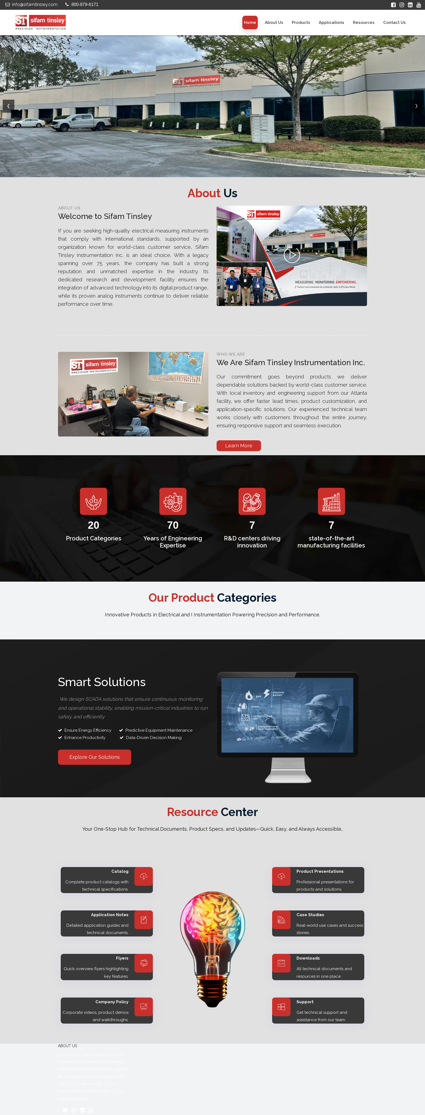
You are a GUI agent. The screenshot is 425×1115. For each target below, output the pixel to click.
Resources (364, 22)
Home (250, 22)
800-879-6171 (81, 4)
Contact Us (394, 22)
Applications (331, 22)
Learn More (238, 445)
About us (274, 22)
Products (301, 22)
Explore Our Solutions (94, 757)
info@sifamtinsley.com (30, 4)
